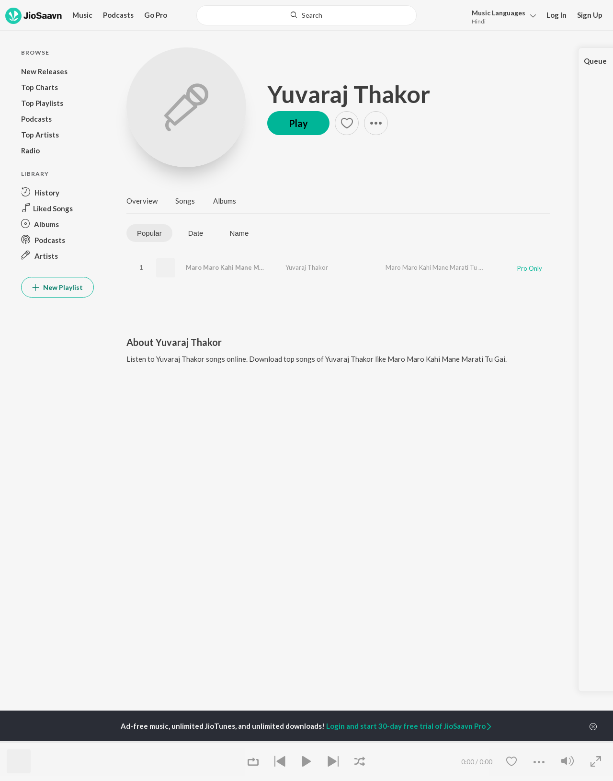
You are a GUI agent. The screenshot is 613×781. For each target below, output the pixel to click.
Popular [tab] (149, 233)
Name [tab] (239, 233)
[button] (501, 16)
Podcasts (118, 15)
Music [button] (82, 15)
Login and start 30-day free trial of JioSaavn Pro (409, 726)
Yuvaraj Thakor (348, 94)
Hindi (479, 21)
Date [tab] (196, 233)
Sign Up (589, 15)
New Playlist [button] (57, 287)
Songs (185, 200)
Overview (142, 200)
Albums (224, 200)
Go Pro (155, 15)
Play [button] (298, 123)
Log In (556, 15)
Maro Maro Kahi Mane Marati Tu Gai (240, 267)
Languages (498, 13)
